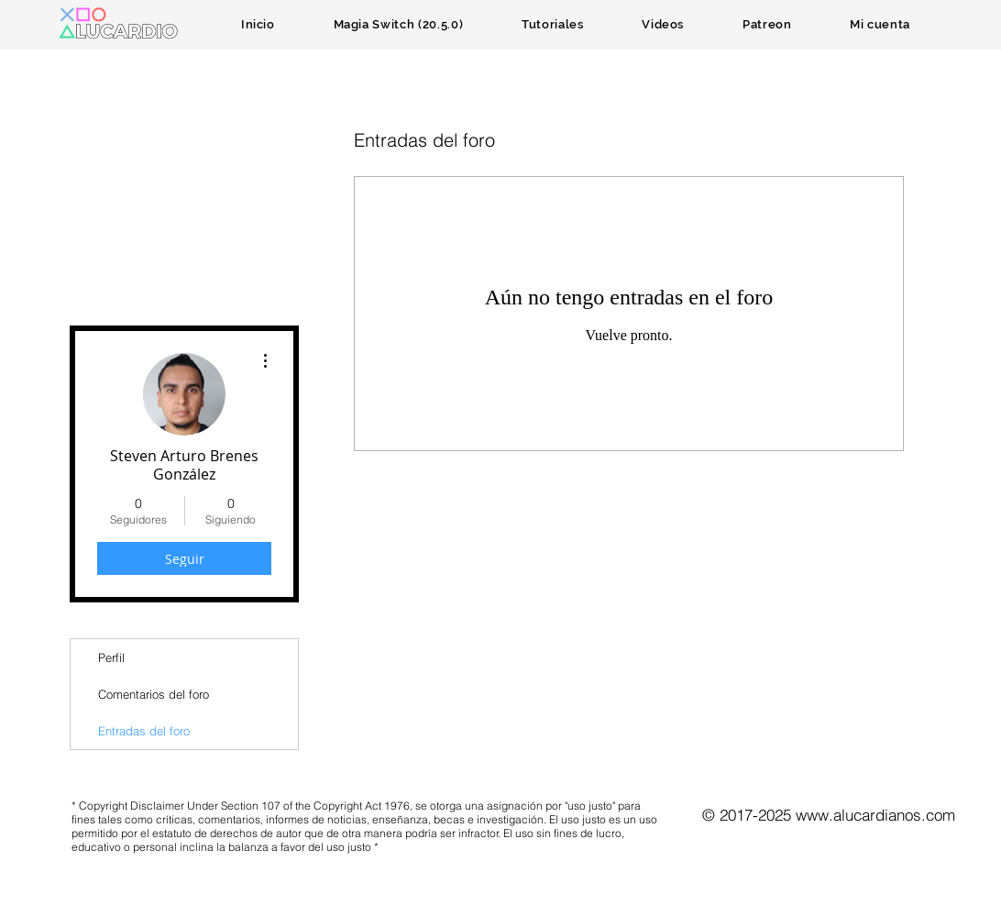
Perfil (111, 657)
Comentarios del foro (153, 694)
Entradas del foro (144, 730)
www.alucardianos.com (875, 814)
